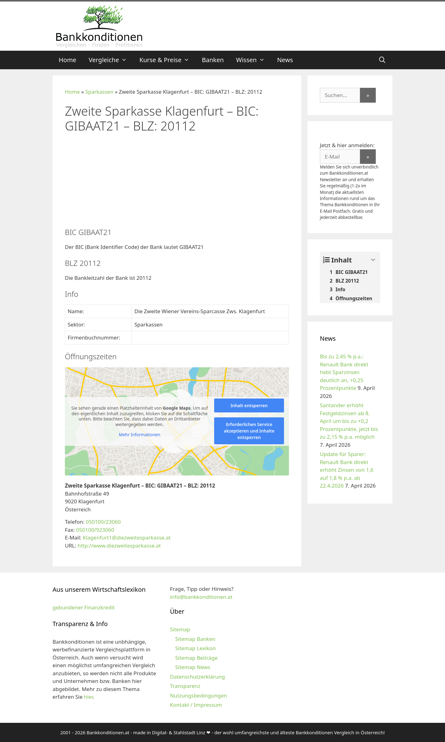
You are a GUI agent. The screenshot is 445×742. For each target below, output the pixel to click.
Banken (213, 60)
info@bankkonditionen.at (201, 596)
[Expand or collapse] (373, 260)
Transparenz (185, 685)
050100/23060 (103, 521)
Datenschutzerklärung (197, 676)
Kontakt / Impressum (196, 704)
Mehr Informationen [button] (139, 434)
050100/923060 (95, 529)
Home (67, 60)
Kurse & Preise (167, 60)
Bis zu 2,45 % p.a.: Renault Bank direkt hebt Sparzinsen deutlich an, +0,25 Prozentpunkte (344, 372)
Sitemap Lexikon (195, 648)
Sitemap (180, 629)
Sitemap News (192, 667)
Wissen (253, 60)
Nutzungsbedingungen (198, 695)
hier (88, 696)
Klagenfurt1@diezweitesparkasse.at (127, 537)
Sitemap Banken (195, 638)
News (285, 60)
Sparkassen (99, 91)
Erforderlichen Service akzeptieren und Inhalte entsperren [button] (249, 430)
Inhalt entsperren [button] (249, 405)
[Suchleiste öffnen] (382, 60)
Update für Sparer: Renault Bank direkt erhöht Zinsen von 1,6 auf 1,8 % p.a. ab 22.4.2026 (347, 469)
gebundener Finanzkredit (84, 607)
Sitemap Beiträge (196, 657)
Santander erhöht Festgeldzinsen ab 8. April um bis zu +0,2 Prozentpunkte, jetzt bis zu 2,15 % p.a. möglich (349, 421)
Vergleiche (111, 60)
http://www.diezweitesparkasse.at (119, 545)
